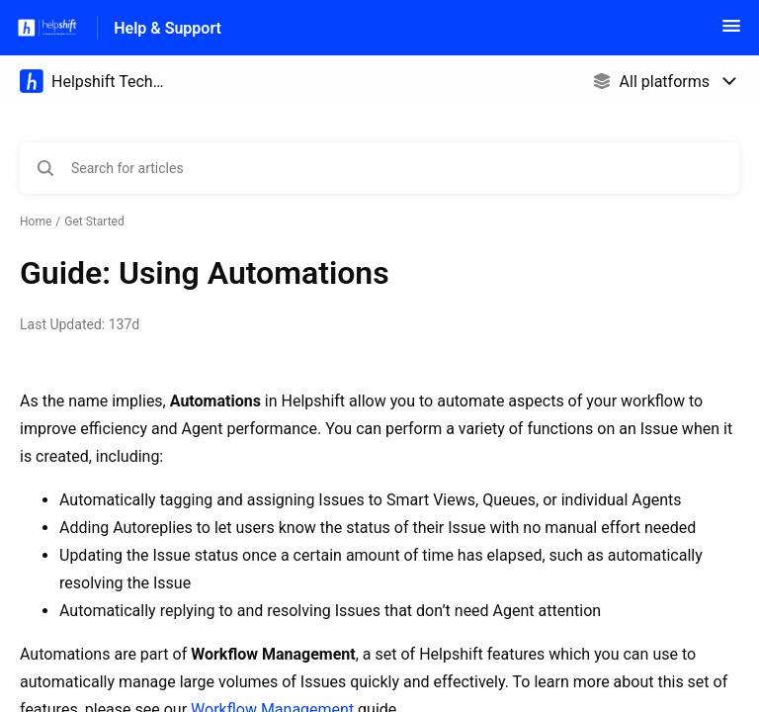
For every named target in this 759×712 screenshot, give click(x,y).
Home (35, 221)
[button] (731, 32)
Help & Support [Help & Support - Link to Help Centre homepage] (167, 28)
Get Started (94, 221)
